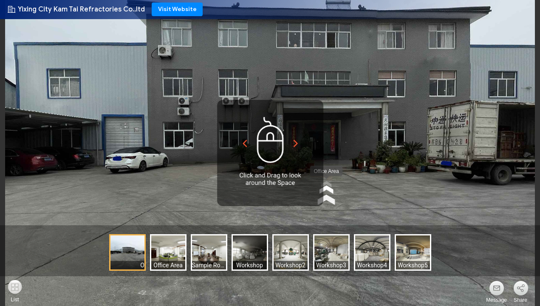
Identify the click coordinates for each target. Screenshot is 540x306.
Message (496, 300)
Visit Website (177, 9)
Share (520, 300)
